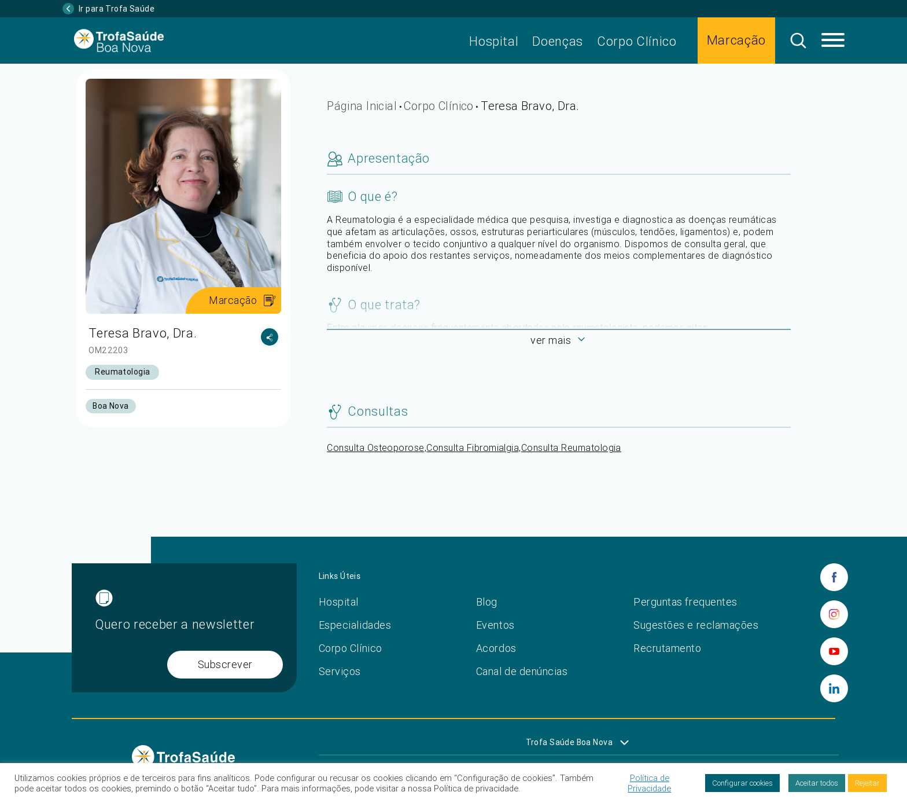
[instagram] (834, 614)
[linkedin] (834, 688)
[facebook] (834, 577)
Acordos (496, 648)
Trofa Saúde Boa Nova (569, 742)
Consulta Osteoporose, (376, 447)
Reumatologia (122, 371)
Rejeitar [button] (867, 783)
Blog (486, 601)
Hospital (493, 41)
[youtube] (834, 651)
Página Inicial (362, 105)
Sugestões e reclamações (695, 625)
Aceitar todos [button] (816, 783)
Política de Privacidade (649, 783)
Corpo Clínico (637, 41)
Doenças (557, 41)
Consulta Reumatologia (571, 447)
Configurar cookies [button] (742, 783)
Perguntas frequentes (685, 601)
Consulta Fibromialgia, (473, 447)
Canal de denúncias (522, 671)
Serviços (340, 671)
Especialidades (355, 625)
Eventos (495, 625)
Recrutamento (667, 648)
